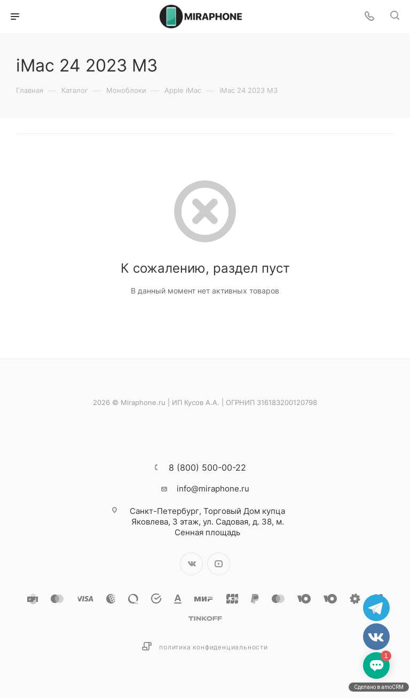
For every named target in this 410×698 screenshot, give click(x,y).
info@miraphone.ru (213, 488)
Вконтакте (191, 563)
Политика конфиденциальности (213, 647)
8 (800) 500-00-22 (207, 467)
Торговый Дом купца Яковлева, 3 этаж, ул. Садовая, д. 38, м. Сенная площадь (207, 521)
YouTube (218, 563)
